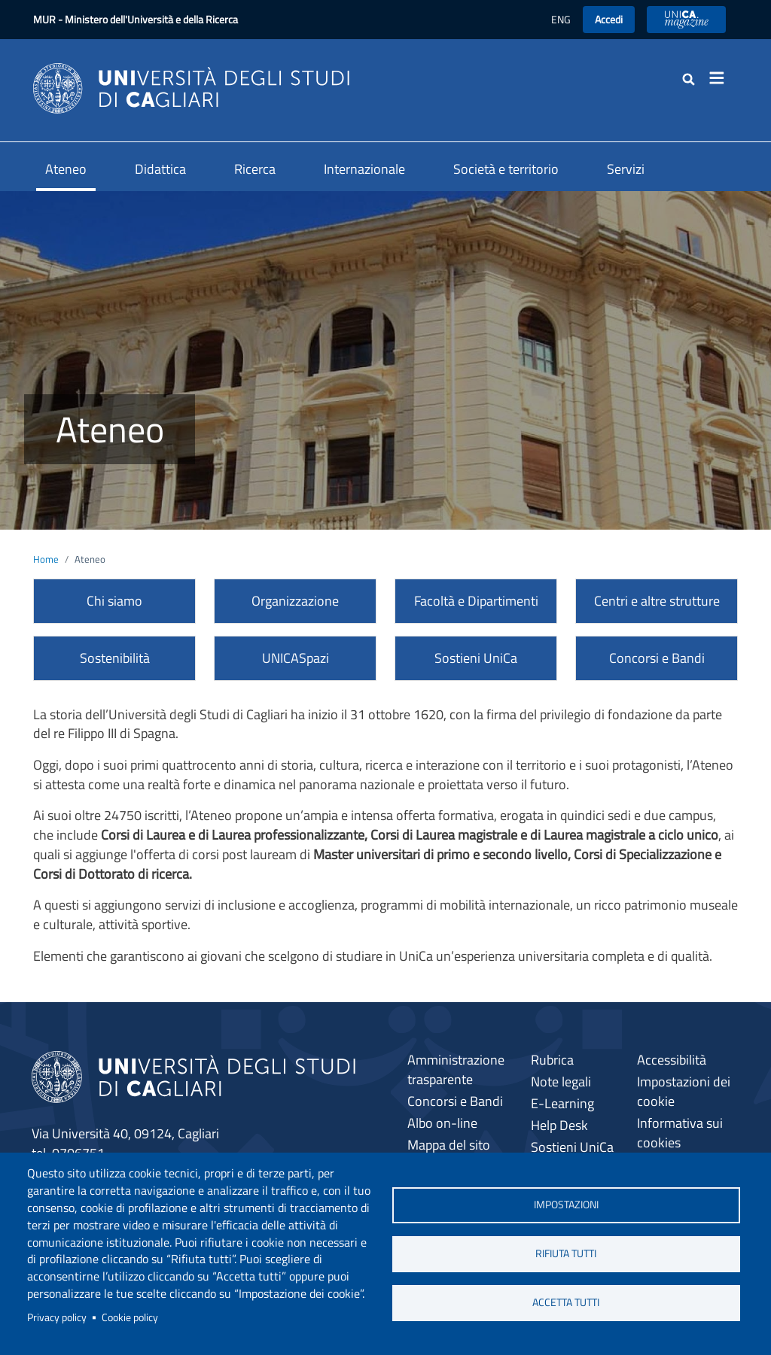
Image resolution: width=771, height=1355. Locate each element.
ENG (561, 19)
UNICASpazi (295, 658)
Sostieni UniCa (475, 658)
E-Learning (562, 1103)
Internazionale (364, 169)
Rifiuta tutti (565, 1253)
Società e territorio (506, 169)
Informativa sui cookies (680, 1133)
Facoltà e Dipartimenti (476, 601)
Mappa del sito (448, 1145)
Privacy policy (57, 1317)
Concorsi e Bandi (657, 658)
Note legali (561, 1081)
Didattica (160, 169)
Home (46, 559)
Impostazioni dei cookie (683, 1091)
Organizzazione (295, 601)
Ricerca (255, 169)
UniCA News (686, 19)
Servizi (626, 169)
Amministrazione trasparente (455, 1069)
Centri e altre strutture (657, 601)
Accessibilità (671, 1060)
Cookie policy (130, 1317)
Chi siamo (114, 601)
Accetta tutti (565, 1302)
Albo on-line (442, 1123)
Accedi (609, 19)
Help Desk (559, 1125)
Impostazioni (566, 1204)
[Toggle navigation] (721, 78)
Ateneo (66, 169)
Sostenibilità (115, 658)
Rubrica (552, 1060)
